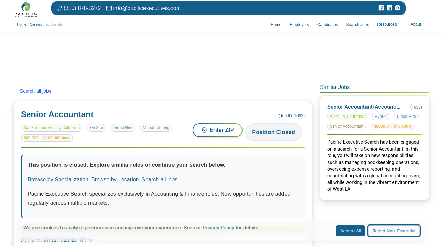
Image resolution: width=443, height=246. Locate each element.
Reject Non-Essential (393, 230)
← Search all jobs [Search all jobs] (32, 91)
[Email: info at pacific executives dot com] (143, 8)
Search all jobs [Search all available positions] (160, 179)
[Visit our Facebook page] (381, 8)
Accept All (350, 230)
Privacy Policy (218, 227)
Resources (389, 24)
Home (21, 24)
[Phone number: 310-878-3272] (79, 8)
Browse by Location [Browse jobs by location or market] (115, 179)
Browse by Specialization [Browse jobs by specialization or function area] (58, 179)
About (419, 24)
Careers (36, 24)
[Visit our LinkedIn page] (389, 8)
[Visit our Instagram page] (397, 8)
